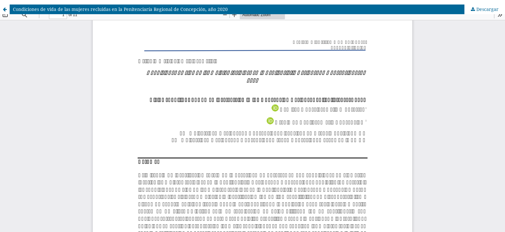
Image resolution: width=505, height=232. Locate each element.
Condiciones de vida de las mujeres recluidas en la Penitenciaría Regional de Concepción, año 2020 (120, 9)
